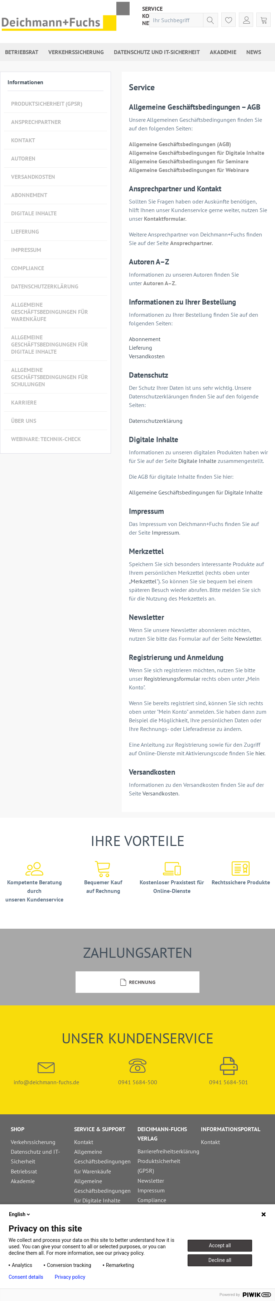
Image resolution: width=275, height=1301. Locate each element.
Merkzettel (143, 581)
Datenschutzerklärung (44, 286)
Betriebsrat (24, 1171)
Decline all (219, 1260)
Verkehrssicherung (33, 1141)
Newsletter (248, 638)
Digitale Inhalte (34, 213)
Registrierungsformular (173, 678)
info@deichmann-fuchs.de (46, 1071)
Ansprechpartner (36, 121)
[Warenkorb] (263, 20)
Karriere (24, 402)
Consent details (26, 1277)
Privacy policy (70, 1277)
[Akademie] (223, 52)
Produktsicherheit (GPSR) (46, 103)
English (20, 1214)
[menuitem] (152, 8)
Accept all (220, 1245)
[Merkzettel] (228, 20)
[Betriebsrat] (21, 52)
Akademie (23, 1181)
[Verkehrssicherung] (76, 52)
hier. (260, 753)
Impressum (26, 249)
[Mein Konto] (246, 20)
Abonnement (29, 195)
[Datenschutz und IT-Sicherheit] (157, 52)
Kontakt (23, 140)
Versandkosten (33, 176)
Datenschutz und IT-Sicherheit (35, 1156)
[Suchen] (210, 20)
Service (152, 8)
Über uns (23, 420)
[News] (253, 52)
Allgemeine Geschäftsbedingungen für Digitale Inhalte (49, 344)
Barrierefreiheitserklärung (167, 1151)
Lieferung (25, 231)
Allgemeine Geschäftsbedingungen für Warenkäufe (49, 311)
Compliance (27, 268)
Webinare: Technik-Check (46, 439)
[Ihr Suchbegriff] (183, 20)
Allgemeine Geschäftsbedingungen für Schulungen (49, 377)
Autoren (23, 158)
